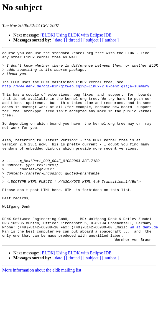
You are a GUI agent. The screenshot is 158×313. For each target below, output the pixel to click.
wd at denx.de (144, 262)
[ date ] (58, 40)
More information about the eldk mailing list (41, 308)
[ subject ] (92, 40)
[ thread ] (74, 40)
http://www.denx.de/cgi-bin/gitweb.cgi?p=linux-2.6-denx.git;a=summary (75, 93)
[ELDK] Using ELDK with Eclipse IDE (75, 35)
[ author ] (110, 40)
